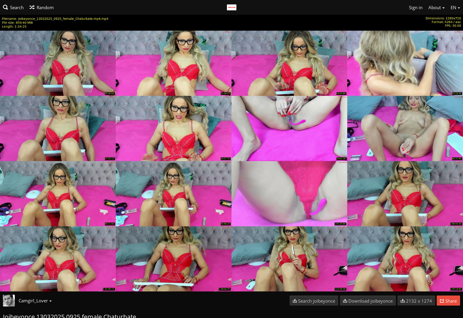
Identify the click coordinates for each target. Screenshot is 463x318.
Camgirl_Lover (35, 301)
